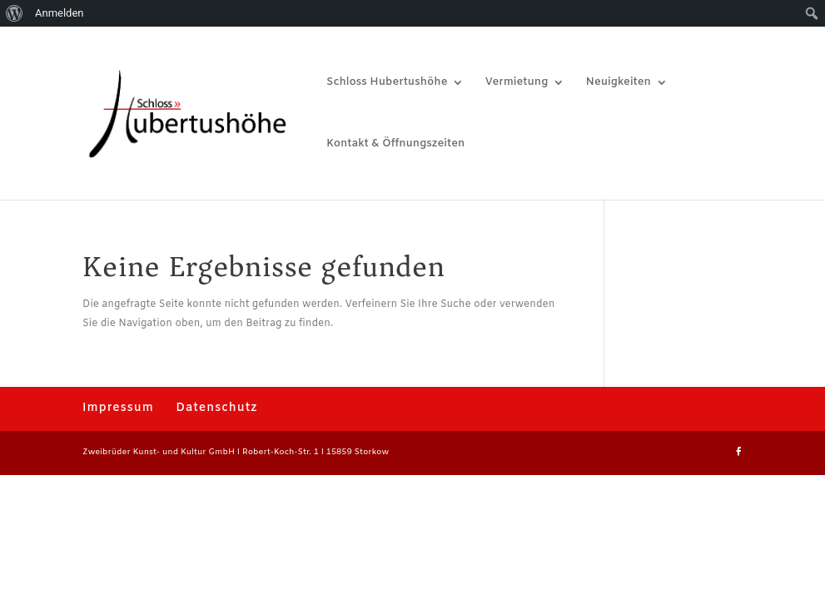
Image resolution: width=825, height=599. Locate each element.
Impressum (118, 408)
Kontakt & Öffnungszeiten (395, 144)
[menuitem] (14, 13)
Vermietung (516, 83)
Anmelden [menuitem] (59, 13)
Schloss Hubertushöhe (386, 83)
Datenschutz (216, 408)
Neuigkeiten (618, 83)
